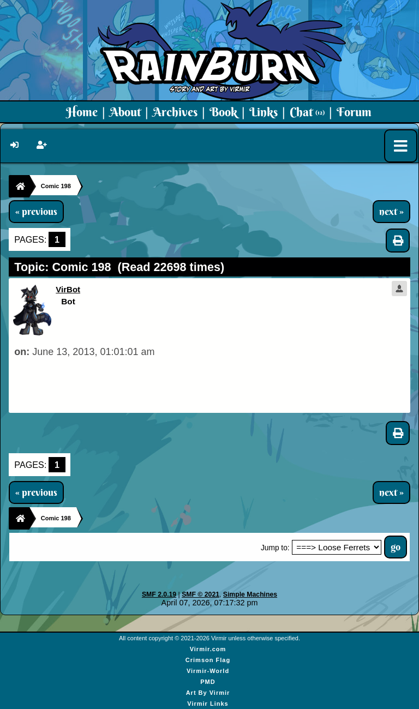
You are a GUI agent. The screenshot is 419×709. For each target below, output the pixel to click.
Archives (175, 111)
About (125, 111)
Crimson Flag (207, 660)
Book (223, 111)
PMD (207, 681)
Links (263, 111)
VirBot (68, 289)
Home (82, 111)
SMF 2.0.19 (159, 594)
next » (391, 212)
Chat (307, 111)
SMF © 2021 (200, 594)
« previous (36, 212)
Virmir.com (208, 649)
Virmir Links (207, 703)
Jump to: (275, 548)
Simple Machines (250, 594)
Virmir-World (208, 671)
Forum (354, 111)
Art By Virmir (208, 692)
